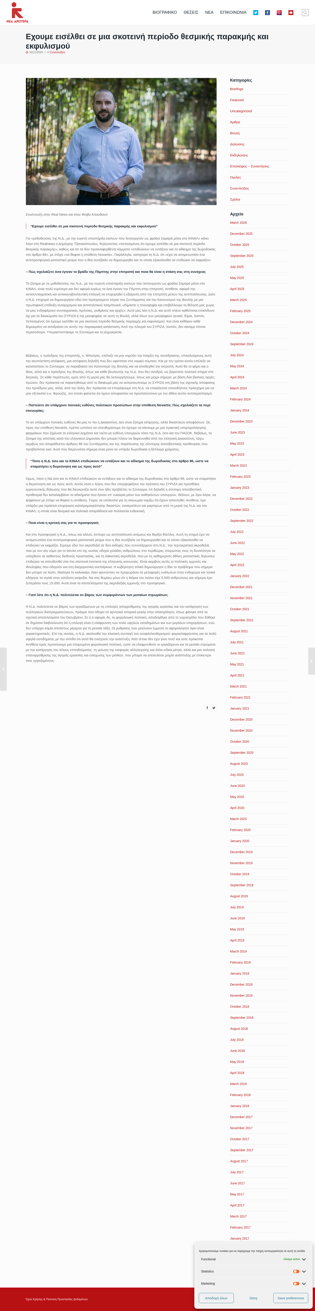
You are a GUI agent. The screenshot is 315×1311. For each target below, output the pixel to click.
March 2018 (238, 1084)
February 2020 (240, 830)
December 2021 (241, 587)
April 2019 (237, 940)
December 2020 (241, 719)
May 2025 (237, 278)
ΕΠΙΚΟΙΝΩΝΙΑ (233, 12)
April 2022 (237, 565)
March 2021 (238, 686)
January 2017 (239, 1238)
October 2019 (239, 874)
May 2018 (237, 1062)
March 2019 (238, 951)
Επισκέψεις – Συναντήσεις (249, 166)
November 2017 (241, 1128)
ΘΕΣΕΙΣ (191, 12)
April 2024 (237, 377)
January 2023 (239, 487)
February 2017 (240, 1227)
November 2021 (241, 598)
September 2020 (242, 752)
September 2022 (242, 521)
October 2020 (239, 741)
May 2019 (237, 929)
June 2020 (237, 786)
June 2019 (237, 918)
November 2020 (241, 730)
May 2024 (237, 366)
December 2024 (241, 322)
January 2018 (239, 1106)
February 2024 (240, 399)
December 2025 (241, 233)
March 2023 (238, 465)
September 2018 (242, 1017)
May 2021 (237, 664)
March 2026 (238, 222)
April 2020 (237, 808)
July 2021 (237, 642)
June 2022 (237, 543)
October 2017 (239, 1139)
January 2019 (239, 973)
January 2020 (239, 841)
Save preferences (291, 1298)
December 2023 (241, 421)
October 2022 (239, 510)
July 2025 (237, 267)
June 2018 (237, 1051)
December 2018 (241, 984)
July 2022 (237, 532)
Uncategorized (241, 111)
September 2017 (242, 1150)
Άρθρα (235, 122)
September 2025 (242, 256)
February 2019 (240, 962)
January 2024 (239, 410)
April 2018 (237, 1073)
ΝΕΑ (209, 12)
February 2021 (240, 697)
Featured (237, 100)
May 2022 (237, 554)
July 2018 (237, 1039)
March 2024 (238, 388)
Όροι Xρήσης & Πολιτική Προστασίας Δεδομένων (57, 1299)
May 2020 (237, 797)
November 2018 (241, 995)
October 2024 (239, 333)
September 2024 (242, 344)
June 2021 (237, 653)
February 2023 (240, 476)
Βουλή (235, 133)
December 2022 (241, 498)
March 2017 (238, 1216)
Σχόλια (235, 199)
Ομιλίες (235, 177)
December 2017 (241, 1117)
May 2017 (237, 1194)
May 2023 (237, 443)
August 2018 (239, 1028)
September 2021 (242, 620)
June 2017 (237, 1183)
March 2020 (238, 819)
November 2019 (241, 863)
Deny (253, 1298)
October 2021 (239, 609)
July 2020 (237, 775)
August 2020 (239, 763)
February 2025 (240, 311)
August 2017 (239, 1161)
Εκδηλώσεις (239, 155)
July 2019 (237, 907)
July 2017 (237, 1172)
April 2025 (237, 289)
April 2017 (237, 1205)
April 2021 (237, 675)
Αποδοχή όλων (216, 1298)
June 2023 (237, 432)
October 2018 (239, 1006)
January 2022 (239, 576)
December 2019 (241, 852)
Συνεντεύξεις (57, 52)
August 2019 (239, 896)
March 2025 (238, 300)
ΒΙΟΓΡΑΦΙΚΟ (165, 12)
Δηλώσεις (237, 144)
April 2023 (237, 454)
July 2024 (237, 355)
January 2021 (239, 708)
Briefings (236, 89)
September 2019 (242, 885)
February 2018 (240, 1095)
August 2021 (239, 631)
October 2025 (239, 245)
